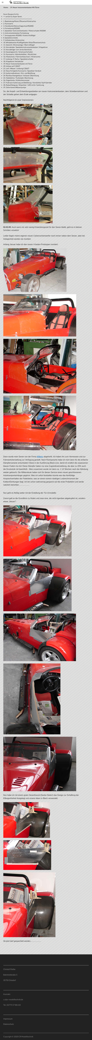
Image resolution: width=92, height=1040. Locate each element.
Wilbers (40, 457)
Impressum (7, 1019)
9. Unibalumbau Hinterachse (13, 40)
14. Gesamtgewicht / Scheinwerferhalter (18, 52)
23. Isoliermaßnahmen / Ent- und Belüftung (19, 73)
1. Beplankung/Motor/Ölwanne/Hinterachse (19, 21)
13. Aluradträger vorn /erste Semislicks (17, 50)
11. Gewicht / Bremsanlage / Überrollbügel (19, 45)
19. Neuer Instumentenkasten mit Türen (17, 64)
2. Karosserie (8, 24)
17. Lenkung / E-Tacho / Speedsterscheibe (18, 59)
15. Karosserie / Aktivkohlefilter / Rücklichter (20, 54)
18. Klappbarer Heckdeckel (13, 61)
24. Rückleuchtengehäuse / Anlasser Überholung (21, 76)
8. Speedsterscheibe (10, 38)
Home (5, 7)
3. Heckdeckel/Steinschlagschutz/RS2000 (18, 26)
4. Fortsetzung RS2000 (11, 28)
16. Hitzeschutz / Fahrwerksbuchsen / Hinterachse (21, 57)
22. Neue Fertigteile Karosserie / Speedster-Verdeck (22, 71)
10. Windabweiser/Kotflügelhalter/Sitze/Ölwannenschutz (24, 42)
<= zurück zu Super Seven (12, 16)
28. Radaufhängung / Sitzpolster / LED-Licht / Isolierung (23, 85)
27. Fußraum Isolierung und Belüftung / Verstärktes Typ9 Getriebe (27, 83)
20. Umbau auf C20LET (11, 66)
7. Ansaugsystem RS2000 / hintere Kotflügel (19, 35)
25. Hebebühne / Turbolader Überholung (18, 78)
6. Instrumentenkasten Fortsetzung (16, 33)
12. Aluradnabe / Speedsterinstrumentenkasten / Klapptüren (25, 47)
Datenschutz (8, 1024)
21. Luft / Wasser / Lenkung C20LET (16, 68)
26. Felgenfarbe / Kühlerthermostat (16, 80)
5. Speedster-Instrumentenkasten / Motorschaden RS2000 (24, 31)
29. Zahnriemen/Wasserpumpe (14, 87)
